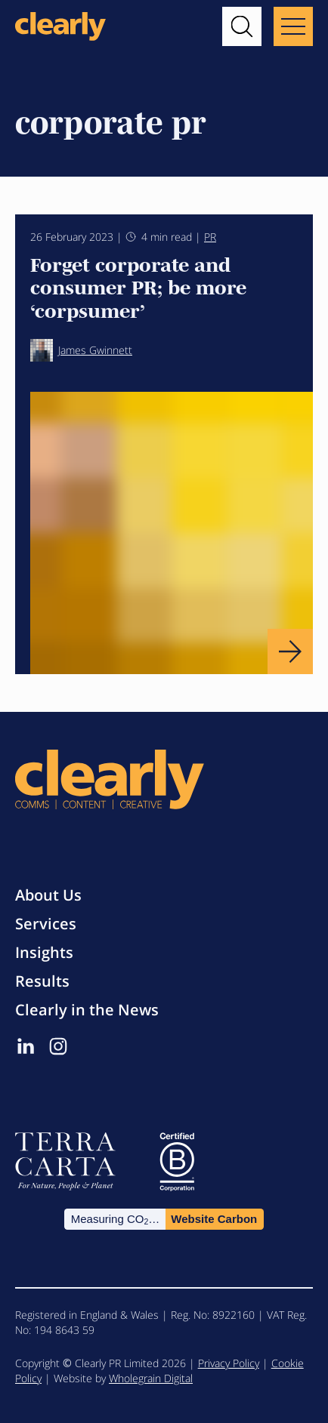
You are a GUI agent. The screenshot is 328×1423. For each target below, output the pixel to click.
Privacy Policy (228, 1363)
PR (210, 236)
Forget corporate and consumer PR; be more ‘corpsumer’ (138, 286)
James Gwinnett (81, 350)
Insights (44, 952)
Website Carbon (214, 1218)
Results (42, 981)
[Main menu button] (293, 26)
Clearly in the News (87, 1009)
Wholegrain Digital (151, 1378)
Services (45, 923)
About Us (48, 895)
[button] (241, 26)
